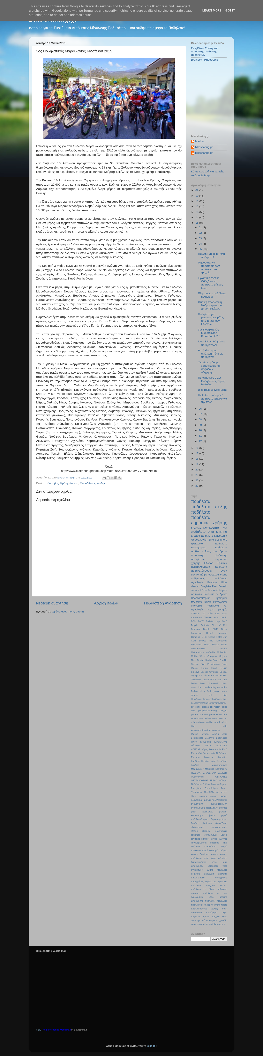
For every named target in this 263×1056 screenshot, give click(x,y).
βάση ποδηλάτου (202, 811)
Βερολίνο (209, 738)
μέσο (214, 862)
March (207, 644)
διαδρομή (207, 823)
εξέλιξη (194, 831)
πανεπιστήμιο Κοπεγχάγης (209, 877)
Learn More (211, 10)
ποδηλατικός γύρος (200, 904)
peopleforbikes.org (207, 710)
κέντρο (213, 839)
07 (201, 414)
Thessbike (196, 679)
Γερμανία (213, 590)
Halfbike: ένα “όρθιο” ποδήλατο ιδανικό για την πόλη (212, 398)
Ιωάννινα (208, 757)
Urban (206, 679)
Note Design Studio (201, 660)
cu (218, 687)
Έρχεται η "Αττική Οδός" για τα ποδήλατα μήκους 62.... (210, 283)
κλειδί (205, 850)
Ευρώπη (195, 757)
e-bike (224, 687)
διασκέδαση (221, 823)
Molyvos (223, 656)
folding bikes (198, 691)
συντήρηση (211, 912)
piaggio (223, 710)
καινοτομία (220, 535)
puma (212, 714)
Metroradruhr (197, 652)
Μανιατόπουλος (219, 765)
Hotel (218, 637)
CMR (215, 629)
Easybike (206, 586)
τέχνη (210, 609)
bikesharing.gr (204, 147)
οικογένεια (209, 873)
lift (211, 707)
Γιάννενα (195, 745)
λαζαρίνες (222, 858)
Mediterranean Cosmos (209, 648)
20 (197, 469)
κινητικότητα (210, 846)
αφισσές (223, 807)
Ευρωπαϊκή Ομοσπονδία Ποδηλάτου (209, 753)
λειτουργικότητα (198, 862)
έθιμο (193, 796)
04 (201, 243)
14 (197, 217)
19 (197, 464)
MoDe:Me (210, 652)
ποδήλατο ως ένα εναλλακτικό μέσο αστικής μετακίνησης (209, 897)
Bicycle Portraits (200, 625)
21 (197, 474)
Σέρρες (223, 784)
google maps (220, 691)
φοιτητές (222, 609)
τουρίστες (196, 916)
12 (197, 206)
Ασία (225, 734)
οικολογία (222, 873)
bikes (202, 683)
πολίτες (206, 551)
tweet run (222, 718)
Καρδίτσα (195, 761)
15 (197, 222)
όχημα (222, 924)
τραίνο (206, 916)
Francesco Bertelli (202, 633)
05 (201, 249)
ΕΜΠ (224, 749)
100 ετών (206, 613)
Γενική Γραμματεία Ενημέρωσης (209, 742)
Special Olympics (209, 672)
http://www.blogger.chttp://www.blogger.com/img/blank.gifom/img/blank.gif (208, 703)
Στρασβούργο (211, 788)
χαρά (193, 924)
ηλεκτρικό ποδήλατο (209, 543)
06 (201, 408)
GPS (204, 637)
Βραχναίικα (221, 738)
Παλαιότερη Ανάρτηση (163, 603)
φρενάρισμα (212, 920)
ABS (217, 613)
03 (201, 238)
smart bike (221, 714)
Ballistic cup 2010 (216, 621)
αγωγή (224, 796)
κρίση (206, 858)
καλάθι (207, 602)
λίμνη (213, 858)
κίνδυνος (222, 839)
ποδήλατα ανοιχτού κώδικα (209, 885)
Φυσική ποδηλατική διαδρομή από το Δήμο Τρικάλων (210, 305)
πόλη (224, 908)
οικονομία (196, 605)
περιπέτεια (222, 881)
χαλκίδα (223, 920)
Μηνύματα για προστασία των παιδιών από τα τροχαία (209, 267)
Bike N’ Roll (219, 625)
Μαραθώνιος (87, 483)
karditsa (205, 707)
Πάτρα (203, 574)
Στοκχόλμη (196, 788)
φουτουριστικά (198, 920)
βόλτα (212, 815)
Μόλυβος (209, 769)
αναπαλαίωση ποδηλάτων (204, 807)
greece (194, 695)
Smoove (195, 672)
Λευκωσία (196, 594)
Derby (224, 629)
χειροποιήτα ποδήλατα (208, 924)
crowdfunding (209, 687)
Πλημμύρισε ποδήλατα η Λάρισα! (212, 295)
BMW (200, 621)
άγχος (224, 792)
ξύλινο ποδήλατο (217, 870)
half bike (218, 695)
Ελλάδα (208, 563)
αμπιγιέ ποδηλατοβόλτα (215, 800)
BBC (193, 621)
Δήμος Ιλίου (208, 749)
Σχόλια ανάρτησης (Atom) (68, 611)
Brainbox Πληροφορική (205, 59)
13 (197, 212)
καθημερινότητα (198, 842)
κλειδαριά (213, 850)
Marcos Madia (219, 644)
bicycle (195, 574)
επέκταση (196, 835)
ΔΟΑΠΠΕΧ (221, 745)
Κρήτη (64, 483)
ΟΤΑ (214, 773)
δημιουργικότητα (219, 819)
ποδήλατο (200, 512)
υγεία (224, 570)
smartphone (197, 718)
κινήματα (195, 846)
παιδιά (195, 551)
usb (193, 722)
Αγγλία (215, 734)
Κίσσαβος (53, 483)
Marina (199, 141)
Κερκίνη (205, 761)
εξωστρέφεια (221, 831)
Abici (224, 613)
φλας (224, 916)
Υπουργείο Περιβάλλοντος (205, 792)
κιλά (225, 842)
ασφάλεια (213, 574)
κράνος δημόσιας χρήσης (204, 854)
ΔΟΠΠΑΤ (195, 749)
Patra (215, 660)
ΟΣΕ (208, 773)
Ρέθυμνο (215, 784)
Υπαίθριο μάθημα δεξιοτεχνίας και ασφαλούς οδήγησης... (209, 367)
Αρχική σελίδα (106, 603)
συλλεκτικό (196, 912)
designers (221, 539)
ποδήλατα (103, 483)
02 (201, 232)
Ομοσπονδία (197, 776)
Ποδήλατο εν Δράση (215, 594)
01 (201, 227)
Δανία (218, 749)
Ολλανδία (222, 773)
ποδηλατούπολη (199, 908)
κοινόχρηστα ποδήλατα (209, 547)
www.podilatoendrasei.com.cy (205, 730)
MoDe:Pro (222, 652)
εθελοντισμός (197, 827)
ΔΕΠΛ (208, 745)
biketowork (213, 683)
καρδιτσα (214, 842)
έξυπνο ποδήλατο (202, 535)
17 (197, 453)
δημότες (195, 823)
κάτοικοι (205, 839)
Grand (211, 637)
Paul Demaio (219, 586)
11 (197, 201)
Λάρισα (73, 483)
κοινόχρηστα (220, 602)
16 (197, 447)
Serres (204, 668)
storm (214, 718)
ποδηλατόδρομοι (201, 570)
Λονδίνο (195, 765)
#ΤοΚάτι (195, 613)
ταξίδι (224, 912)
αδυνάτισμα (197, 800)
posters (194, 714)
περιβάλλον (210, 881)
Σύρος (224, 788)
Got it (230, 10)
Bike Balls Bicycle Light (212, 389)
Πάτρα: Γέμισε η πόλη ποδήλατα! (211, 255)
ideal (197, 707)
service (195, 590)
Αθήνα (203, 590)
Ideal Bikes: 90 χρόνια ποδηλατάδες (211, 343)
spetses (207, 718)
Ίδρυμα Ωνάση (200, 734)
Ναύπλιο (219, 769)
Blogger (151, 1045)
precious (204, 714)
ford (209, 691)
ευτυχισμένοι (210, 835)
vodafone (200, 722)
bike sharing (217, 531)
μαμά (224, 862)
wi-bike (209, 722)
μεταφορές (213, 866)
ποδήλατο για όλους (203, 889)
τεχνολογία (197, 582)
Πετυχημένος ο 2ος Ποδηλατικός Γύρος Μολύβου (211, 381)
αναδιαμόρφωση (219, 804)
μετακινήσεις (197, 866)
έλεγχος (203, 796)
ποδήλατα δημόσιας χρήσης (209, 520)
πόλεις (214, 908)
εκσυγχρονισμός (219, 827)
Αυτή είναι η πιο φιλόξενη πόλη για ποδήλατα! (210, 353)
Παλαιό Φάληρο (218, 780)
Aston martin (220, 617)
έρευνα (213, 796)
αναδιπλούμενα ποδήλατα (209, 566)
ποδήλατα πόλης (209, 506)
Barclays (212, 582)
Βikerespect (197, 738)
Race (224, 664)
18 (197, 458)
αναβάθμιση (197, 804)
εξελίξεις (206, 831)
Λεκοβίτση (222, 761)
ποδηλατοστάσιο (219, 904)
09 (197, 190)
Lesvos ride (206, 640)
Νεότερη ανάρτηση (52, 603)
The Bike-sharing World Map (56, 1029)
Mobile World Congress (204, 656)
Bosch (206, 629)
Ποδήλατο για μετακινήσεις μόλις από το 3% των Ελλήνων (211, 319)
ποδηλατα (222, 901)
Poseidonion (213, 664)
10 (197, 195)
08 (201, 419)
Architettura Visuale (201, 617)
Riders (194, 668)
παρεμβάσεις (197, 881)
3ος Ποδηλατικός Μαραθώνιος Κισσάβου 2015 (209, 333)
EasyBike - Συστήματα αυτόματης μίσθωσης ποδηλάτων (205, 51)
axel (219, 679)
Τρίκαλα (222, 563)
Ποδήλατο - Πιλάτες (200, 784)
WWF (213, 679)
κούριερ (223, 850)
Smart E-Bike (219, 668)
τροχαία (215, 916)
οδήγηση (195, 873)
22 (197, 480)
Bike (211, 539)
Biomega (195, 629)
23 (197, 485)
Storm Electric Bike (217, 675)
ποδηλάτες (210, 901)
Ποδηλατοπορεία (200, 598)
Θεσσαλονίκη (199, 539)
